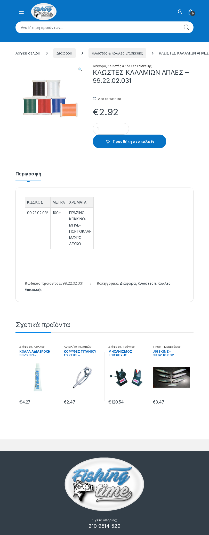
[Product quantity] (111, 129)
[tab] (28, 176)
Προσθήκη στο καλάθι (133, 141)
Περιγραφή (28, 174)
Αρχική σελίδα (28, 53)
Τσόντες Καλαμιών (121, 348)
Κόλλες (39, 346)
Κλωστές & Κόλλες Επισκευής (117, 53)
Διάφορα (65, 53)
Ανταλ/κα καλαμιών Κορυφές (78, 348)
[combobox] (97, 27)
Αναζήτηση (186, 27)
